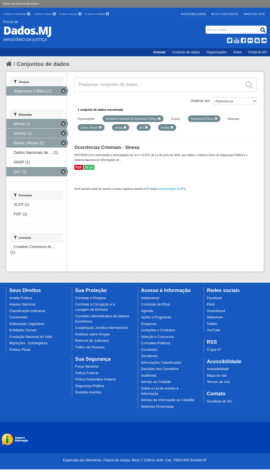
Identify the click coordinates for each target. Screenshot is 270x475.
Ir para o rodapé (97, 14)
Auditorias (148, 375)
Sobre (237, 52)
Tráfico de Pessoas (90, 347)
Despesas (148, 324)
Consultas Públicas (155, 343)
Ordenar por (200, 101)
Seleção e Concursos (157, 337)
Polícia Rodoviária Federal (95, 379)
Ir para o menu (45, 14)
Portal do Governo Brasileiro (21, 3)
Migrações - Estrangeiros (28, 343)
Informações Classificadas (161, 363)
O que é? (214, 350)
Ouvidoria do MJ (219, 401)
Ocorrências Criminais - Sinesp (106, 147)
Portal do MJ (257, 52)
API (148, 188)
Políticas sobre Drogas (92, 334)
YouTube (214, 330)
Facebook (214, 298)
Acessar (159, 52)
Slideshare (215, 317)
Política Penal (19, 350)
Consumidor (18, 317)
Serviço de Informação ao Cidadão (167, 400)
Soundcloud (216, 311)
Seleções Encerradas (157, 407)
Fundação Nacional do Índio (30, 337)
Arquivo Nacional (22, 304)
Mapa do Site (254, 14)
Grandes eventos (88, 392)
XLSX (89, 167)
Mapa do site (217, 375)
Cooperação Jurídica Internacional (101, 328)
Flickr (211, 304)
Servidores (149, 356)
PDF (78, 167)
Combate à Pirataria (90, 298)
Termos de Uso (218, 382)
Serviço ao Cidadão (156, 382)
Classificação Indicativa (27, 311)
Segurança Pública (89, 386)
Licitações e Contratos (158, 330)
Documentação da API (171, 188)
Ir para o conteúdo (17, 14)
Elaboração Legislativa (26, 324)
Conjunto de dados (186, 52)
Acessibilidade (193, 14)
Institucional (150, 298)
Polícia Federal (86, 373)
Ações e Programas (156, 317)
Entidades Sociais (23, 330)
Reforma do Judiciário (92, 341)
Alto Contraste (225, 14)
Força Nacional (87, 366)
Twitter (212, 324)
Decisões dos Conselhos (160, 369)
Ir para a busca (71, 14)
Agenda (147, 311)
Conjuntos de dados (43, 64)
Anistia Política (20, 298)
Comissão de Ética (155, 304)
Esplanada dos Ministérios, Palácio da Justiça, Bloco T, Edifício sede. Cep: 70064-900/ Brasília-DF (135, 460)
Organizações (216, 52)
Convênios (149, 350)
